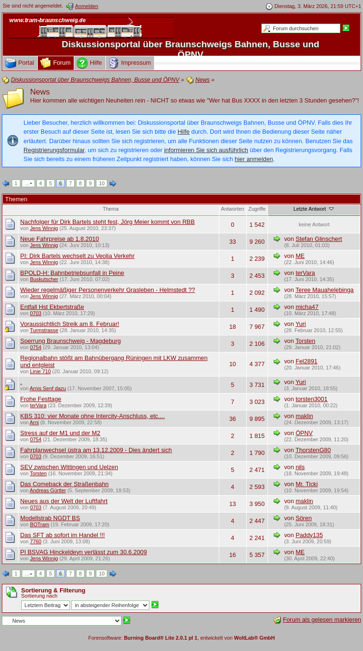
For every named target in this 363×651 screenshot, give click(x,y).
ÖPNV (303, 433)
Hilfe (184, 131)
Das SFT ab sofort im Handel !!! (62, 535)
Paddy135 (309, 535)
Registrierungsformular (54, 150)
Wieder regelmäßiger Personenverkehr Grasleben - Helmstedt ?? (107, 289)
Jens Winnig (44, 228)
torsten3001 (311, 399)
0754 (35, 347)
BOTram (39, 524)
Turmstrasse (44, 330)
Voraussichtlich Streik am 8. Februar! (69, 323)
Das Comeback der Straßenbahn (64, 484)
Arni (34, 422)
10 (101, 183)
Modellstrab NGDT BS (50, 518)
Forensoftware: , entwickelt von (181, 638)
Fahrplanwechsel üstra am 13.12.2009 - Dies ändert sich (96, 450)
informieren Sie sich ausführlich (206, 150)
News (40, 91)
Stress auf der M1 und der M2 (60, 433)
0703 (35, 313)
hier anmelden (254, 159)
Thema (111, 209)
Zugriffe (257, 209)
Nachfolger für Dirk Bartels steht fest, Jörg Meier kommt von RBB (107, 221)
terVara (305, 272)
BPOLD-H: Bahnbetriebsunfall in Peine (72, 272)
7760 (35, 541)
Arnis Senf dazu (48, 388)
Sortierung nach (39, 596)
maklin (304, 416)
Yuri (300, 323)
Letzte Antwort (314, 209)
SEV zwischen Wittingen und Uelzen (69, 467)
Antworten (232, 209)
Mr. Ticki (306, 484)
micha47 (306, 306)
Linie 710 (40, 371)
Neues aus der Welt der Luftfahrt (64, 501)
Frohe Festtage (40, 399)
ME (299, 255)
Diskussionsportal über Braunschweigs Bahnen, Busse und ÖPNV (191, 49)
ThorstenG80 (313, 450)
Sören (303, 518)
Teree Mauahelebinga (324, 289)
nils (299, 467)
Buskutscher (44, 279)
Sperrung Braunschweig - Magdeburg (70, 340)
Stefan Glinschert (318, 238)
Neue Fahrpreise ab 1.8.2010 (59, 238)
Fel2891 (306, 361)
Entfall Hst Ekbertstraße (52, 306)
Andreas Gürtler (48, 490)
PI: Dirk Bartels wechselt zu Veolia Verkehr (77, 255)
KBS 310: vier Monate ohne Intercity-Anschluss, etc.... (92, 416)
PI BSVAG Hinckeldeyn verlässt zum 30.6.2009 (83, 552)
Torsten (305, 340)
